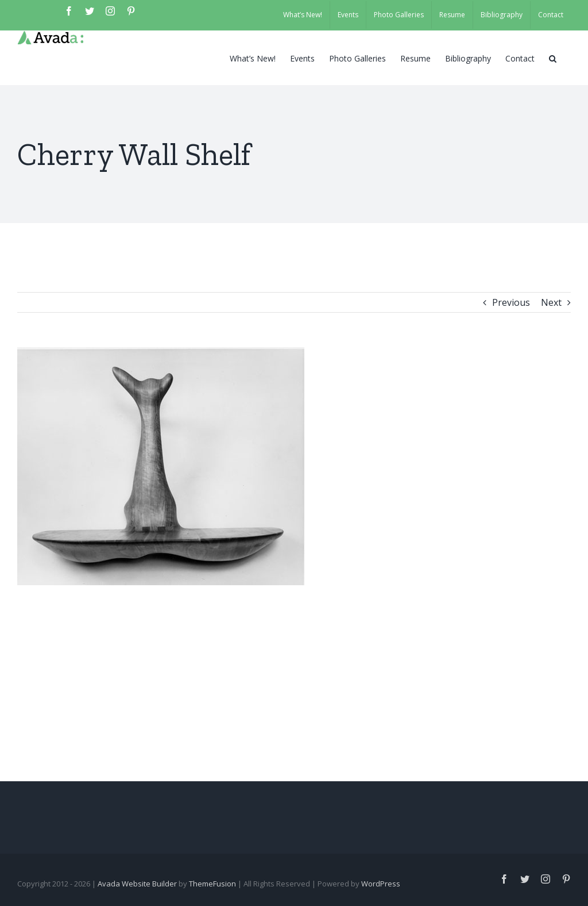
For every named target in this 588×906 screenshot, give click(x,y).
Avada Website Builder (137, 883)
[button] (552, 57)
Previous (511, 302)
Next (551, 302)
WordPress (380, 883)
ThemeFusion (212, 883)
